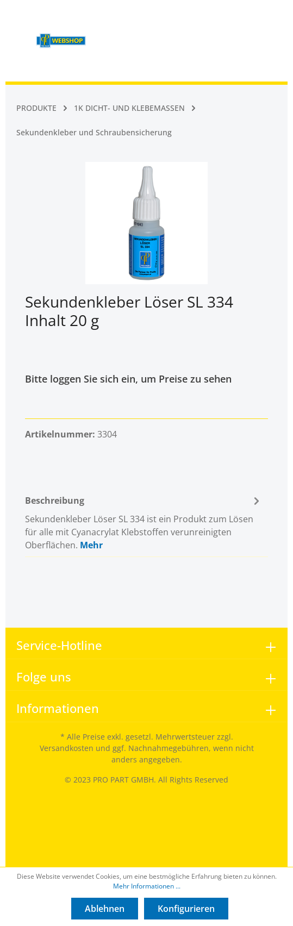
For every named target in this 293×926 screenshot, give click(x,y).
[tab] (144, 521)
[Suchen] (197, 15)
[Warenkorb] (245, 15)
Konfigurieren (186, 909)
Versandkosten (66, 748)
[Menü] (103, 15)
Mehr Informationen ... (146, 886)
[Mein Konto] (221, 15)
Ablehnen (104, 909)
